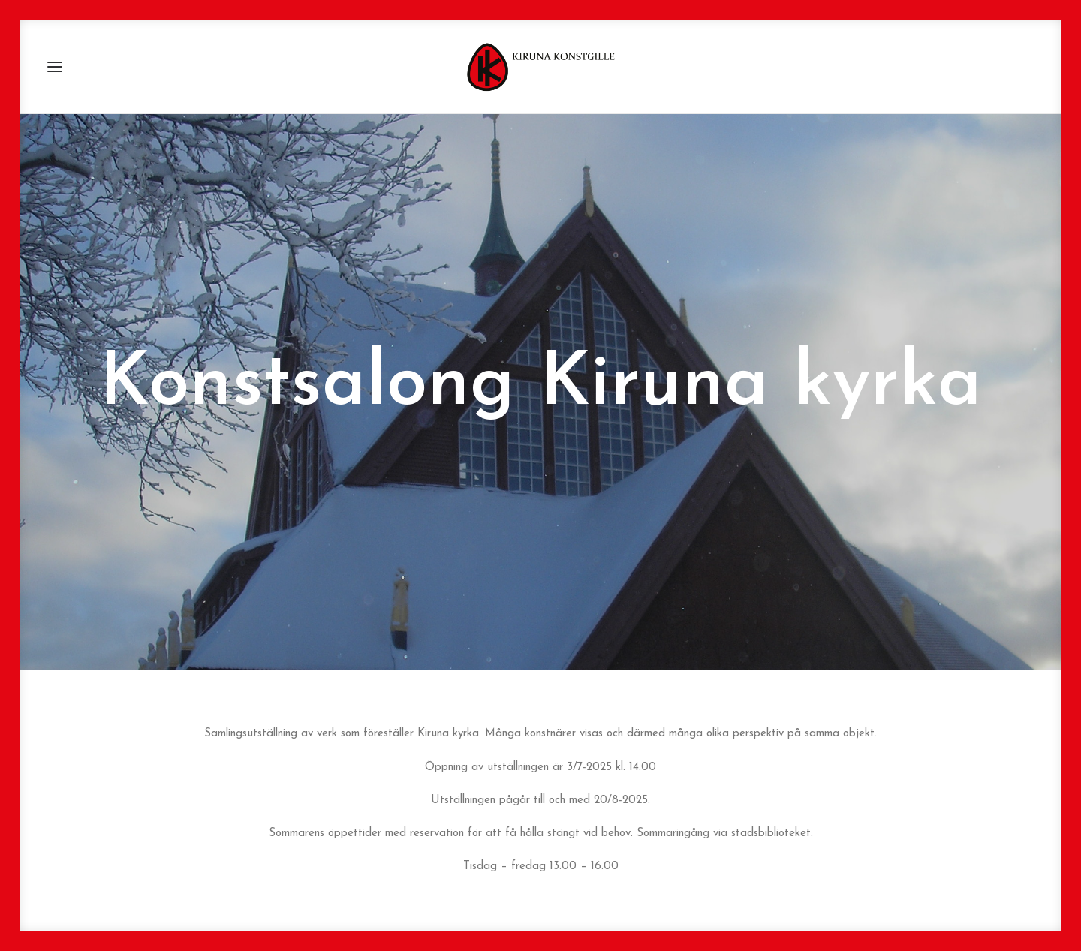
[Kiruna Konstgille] (540, 67)
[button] (54, 66)
